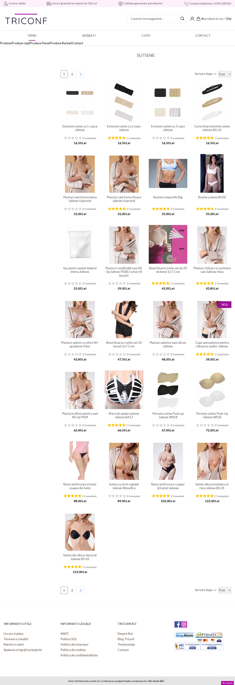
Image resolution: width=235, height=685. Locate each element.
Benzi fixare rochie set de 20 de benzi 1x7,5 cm (168, 270)
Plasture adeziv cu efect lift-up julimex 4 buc (80, 344)
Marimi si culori (14, 644)
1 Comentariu (133, 138)
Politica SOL (69, 639)
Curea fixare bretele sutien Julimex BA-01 (212, 128)
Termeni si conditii (16, 639)
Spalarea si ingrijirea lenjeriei (23, 649)
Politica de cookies (73, 649)
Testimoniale (126, 644)
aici (162, 681)
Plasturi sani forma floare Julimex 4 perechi (124, 199)
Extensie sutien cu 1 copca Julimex (79, 128)
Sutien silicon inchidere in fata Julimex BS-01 (212, 486)
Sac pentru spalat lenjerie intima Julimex (80, 270)
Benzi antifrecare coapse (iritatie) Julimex (168, 486)
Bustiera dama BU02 (212, 197)
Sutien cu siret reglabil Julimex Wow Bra (124, 486)
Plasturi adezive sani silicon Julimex (168, 344)
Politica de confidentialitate (79, 655)
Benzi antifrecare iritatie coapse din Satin (79, 486)
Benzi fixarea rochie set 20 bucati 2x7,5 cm (124, 344)
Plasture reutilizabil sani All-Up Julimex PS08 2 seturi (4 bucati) (124, 271)
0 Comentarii (89, 138)
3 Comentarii (133, 209)
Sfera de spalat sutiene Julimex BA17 (124, 415)
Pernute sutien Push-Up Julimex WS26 (212, 415)
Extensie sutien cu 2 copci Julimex (124, 128)
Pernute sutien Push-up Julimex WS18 (168, 415)
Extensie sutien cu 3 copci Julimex (168, 128)
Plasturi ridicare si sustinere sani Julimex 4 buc (212, 270)
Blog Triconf (126, 639)
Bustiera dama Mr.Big (168, 197)
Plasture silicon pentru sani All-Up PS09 (80, 415)
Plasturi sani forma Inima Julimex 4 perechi (80, 199)
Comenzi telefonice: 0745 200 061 (209, 3)
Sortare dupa (203, 74)
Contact (123, 649)
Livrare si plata (13, 633)
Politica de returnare (74, 644)
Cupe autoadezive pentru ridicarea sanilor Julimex (212, 344)
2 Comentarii (221, 209)
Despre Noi (125, 633)
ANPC (65, 633)
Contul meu (192, 19)
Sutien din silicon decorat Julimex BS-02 (80, 557)
